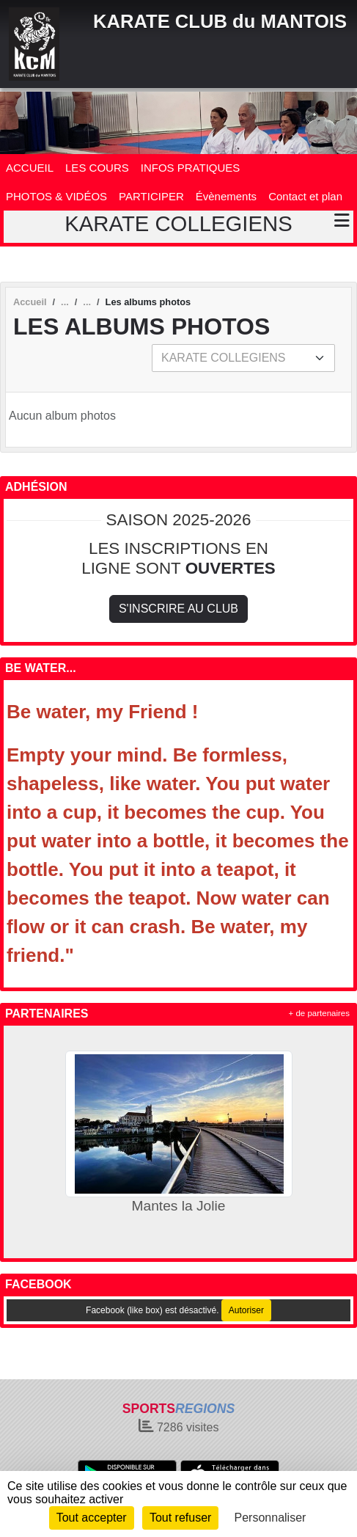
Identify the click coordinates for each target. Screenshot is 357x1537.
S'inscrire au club (178, 608)
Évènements (226, 196)
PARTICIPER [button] (151, 196)
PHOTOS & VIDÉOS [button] (56, 196)
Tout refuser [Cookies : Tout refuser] (180, 1517)
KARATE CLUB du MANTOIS (220, 21)
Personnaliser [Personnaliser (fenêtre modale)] (270, 1517)
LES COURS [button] (97, 167)
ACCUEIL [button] (30, 167)
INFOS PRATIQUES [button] (190, 167)
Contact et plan (305, 196)
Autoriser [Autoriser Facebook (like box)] (246, 1310)
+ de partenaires (319, 1013)
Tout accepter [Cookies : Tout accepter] (91, 1517)
